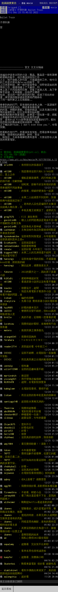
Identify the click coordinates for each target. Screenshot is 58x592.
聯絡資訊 (44, 3)
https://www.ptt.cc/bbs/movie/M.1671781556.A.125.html (28, 160)
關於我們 (53, 3)
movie (27, 3)
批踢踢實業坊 (9, 3)
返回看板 (6, 588)
